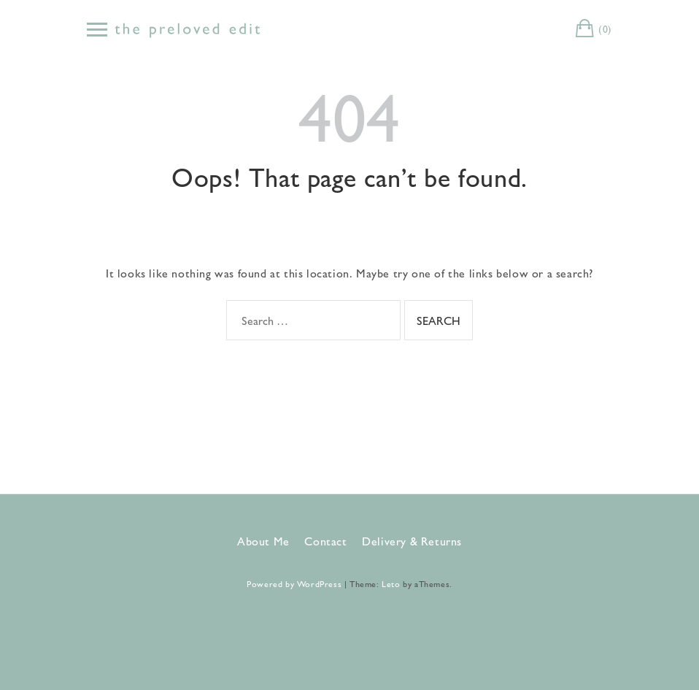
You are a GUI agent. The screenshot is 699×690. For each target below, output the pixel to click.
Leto (391, 583)
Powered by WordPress (294, 583)
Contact (325, 540)
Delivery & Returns (412, 540)
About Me (263, 540)
